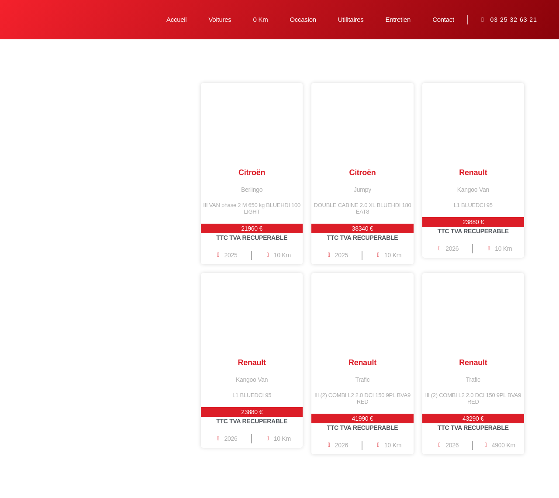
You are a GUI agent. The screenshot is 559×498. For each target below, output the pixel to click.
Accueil (176, 19)
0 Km (260, 19)
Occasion (303, 19)
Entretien (398, 19)
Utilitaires (351, 19)
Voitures (219, 19)
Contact (443, 19)
